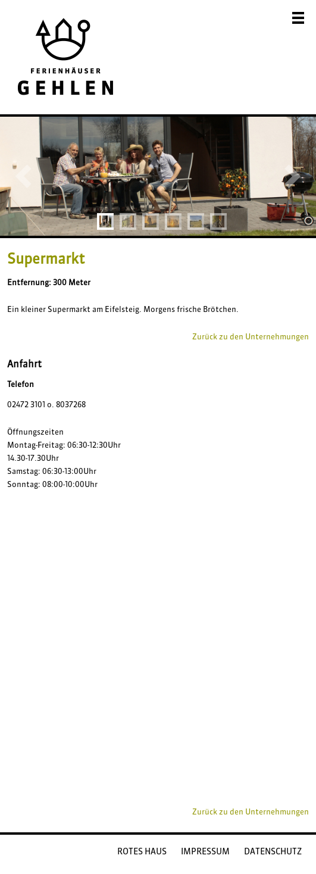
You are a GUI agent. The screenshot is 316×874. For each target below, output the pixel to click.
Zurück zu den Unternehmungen (250, 336)
